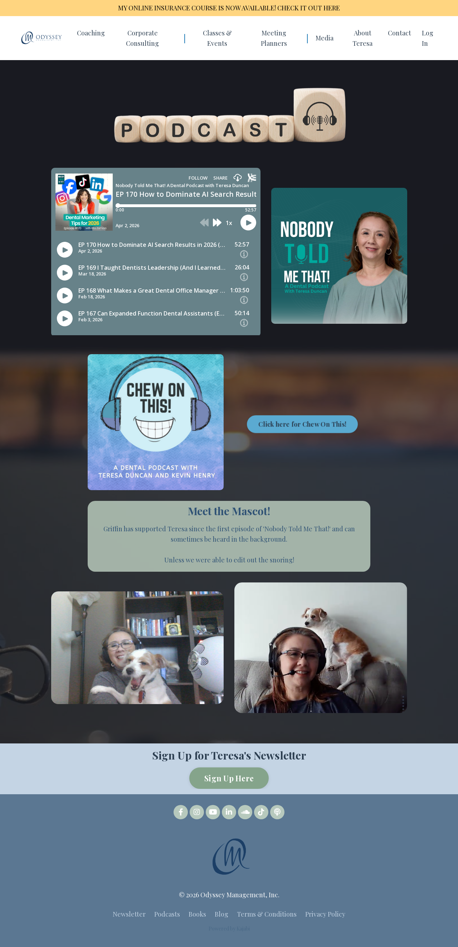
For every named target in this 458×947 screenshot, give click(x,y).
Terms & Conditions (267, 914)
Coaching (91, 33)
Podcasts (167, 914)
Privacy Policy (325, 914)
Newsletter (129, 914)
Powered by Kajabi (229, 928)
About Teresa (362, 38)
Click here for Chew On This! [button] (302, 454)
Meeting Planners (274, 38)
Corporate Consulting (142, 38)
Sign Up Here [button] (229, 778)
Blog (221, 914)
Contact (399, 33)
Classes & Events (217, 38)
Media (324, 38)
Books (197, 914)
